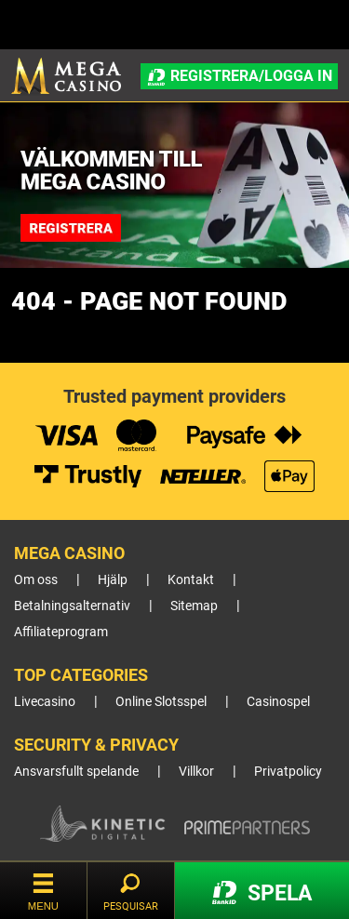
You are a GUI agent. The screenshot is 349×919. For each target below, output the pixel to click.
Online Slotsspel (161, 702)
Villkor (196, 771)
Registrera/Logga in (238, 76)
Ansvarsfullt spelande (76, 771)
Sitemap (194, 606)
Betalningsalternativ (72, 606)
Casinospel (278, 702)
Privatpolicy (288, 771)
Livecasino (44, 702)
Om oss (36, 580)
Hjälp (113, 580)
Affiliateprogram (61, 632)
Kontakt (191, 580)
